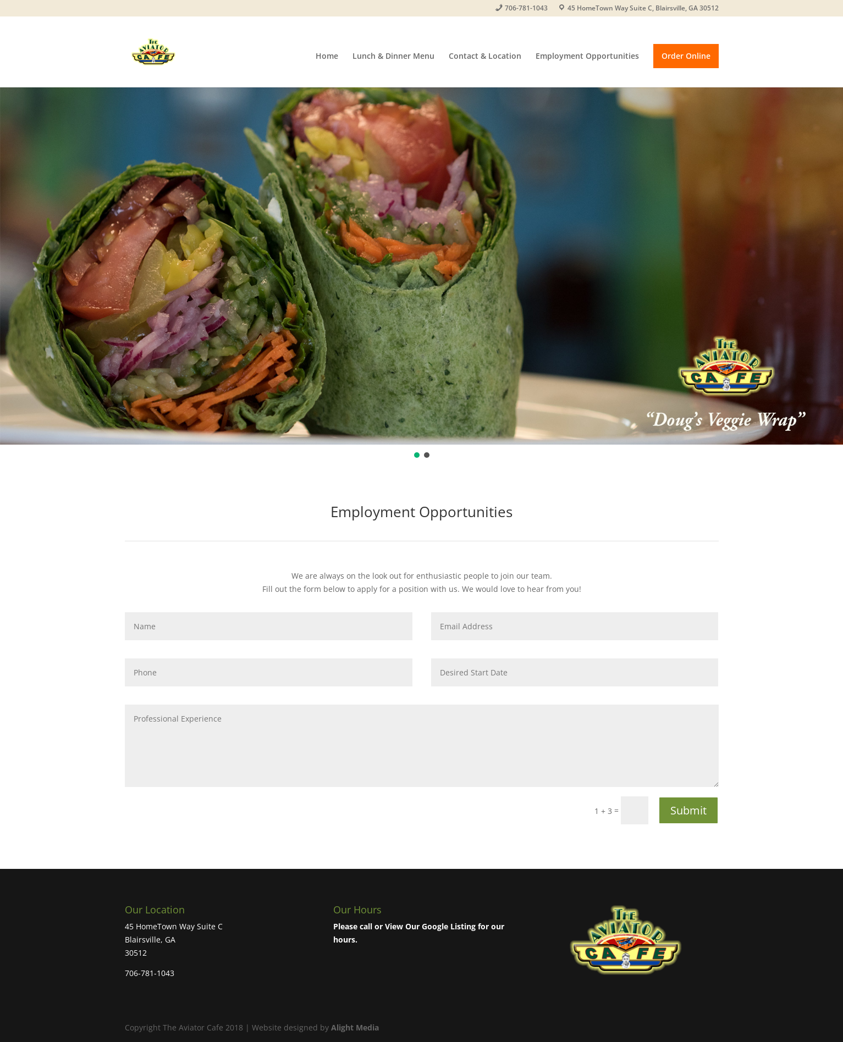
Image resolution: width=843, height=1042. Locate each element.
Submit (688, 810)
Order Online (686, 56)
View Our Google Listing (430, 926)
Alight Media (355, 1027)
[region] (421, 273)
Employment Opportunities (587, 56)
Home (327, 56)
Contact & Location (485, 56)
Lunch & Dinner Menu (393, 56)
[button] (417, 455)
